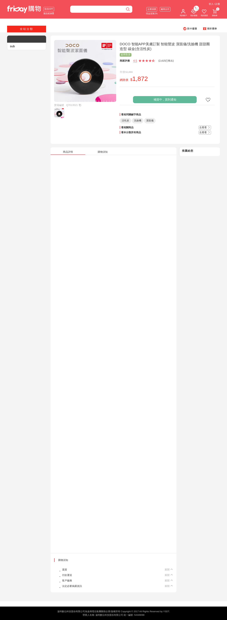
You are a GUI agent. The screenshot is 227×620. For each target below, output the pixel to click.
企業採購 (152, 9)
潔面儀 (150, 120)
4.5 (135, 60)
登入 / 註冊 (214, 4)
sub (12, 46)
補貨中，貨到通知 (165, 99)
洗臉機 (137, 120)
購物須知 (63, 560)
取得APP (49, 9)
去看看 (204, 127)
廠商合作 (165, 9)
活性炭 (125, 120)
